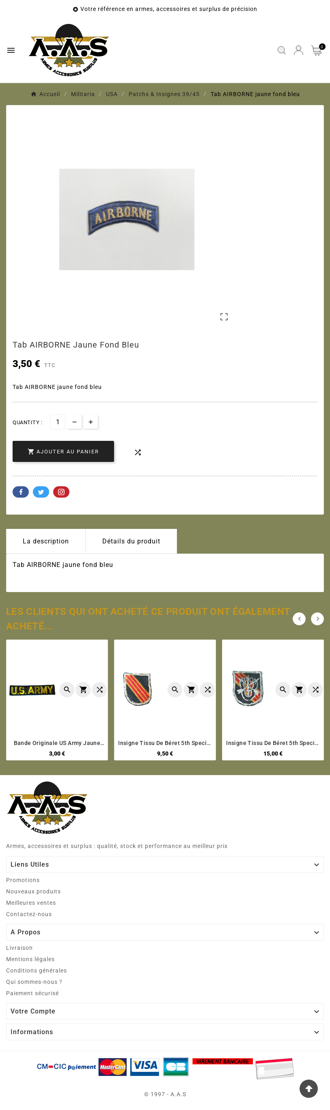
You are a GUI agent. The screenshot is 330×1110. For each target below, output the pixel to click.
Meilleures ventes (31, 903)
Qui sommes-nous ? (34, 982)
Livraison (19, 948)
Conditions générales (36, 970)
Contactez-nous (29, 914)
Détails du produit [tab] (131, 541)
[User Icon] (298, 50)
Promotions (23, 880)
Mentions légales (30, 959)
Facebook (21, 492)
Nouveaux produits (33, 891)
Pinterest (61, 492)
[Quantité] (57, 421)
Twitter (41, 492)
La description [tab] (46, 541)
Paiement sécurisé (32, 993)
